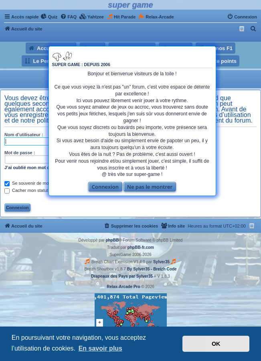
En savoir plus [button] (100, 348)
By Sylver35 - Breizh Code (152, 269)
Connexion (105, 186)
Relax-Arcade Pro (123, 286)
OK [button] (216, 344)
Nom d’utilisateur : (23, 134)
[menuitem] (48, 17)
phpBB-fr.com (140, 247)
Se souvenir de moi (27, 183)
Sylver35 (161, 262)
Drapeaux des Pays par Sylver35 (122, 276)
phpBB (112, 240)
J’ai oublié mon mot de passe (35, 167)
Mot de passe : (19, 152)
